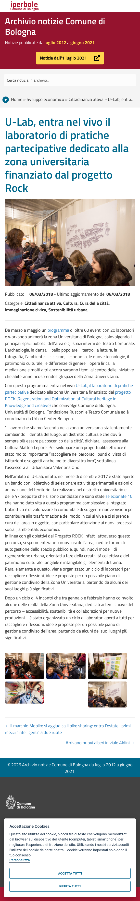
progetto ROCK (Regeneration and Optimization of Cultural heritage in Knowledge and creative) (68, 399)
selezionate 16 (118, 496)
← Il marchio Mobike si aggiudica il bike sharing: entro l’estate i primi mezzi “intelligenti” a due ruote (68, 729)
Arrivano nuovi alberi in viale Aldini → (100, 742)
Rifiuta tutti (70, 886)
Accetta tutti (70, 873)
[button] (70, 58)
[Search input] (70, 80)
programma (58, 330)
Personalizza (19, 860)
